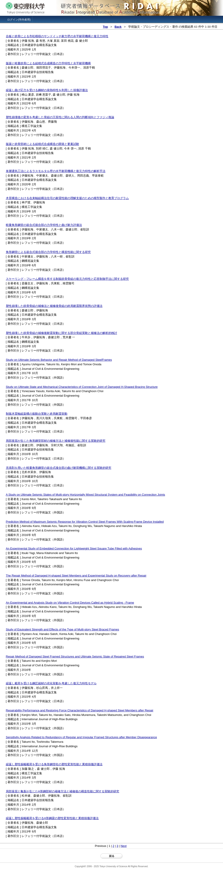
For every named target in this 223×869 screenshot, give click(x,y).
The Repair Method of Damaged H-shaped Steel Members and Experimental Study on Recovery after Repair (76, 575)
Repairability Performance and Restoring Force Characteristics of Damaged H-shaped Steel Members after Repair (79, 710)
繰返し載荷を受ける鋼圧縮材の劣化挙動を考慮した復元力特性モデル (51, 683)
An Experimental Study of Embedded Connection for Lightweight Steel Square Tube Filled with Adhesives (74, 548)
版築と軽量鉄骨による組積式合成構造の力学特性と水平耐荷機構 (48, 63)
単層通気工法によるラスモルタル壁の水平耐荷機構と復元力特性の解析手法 (55, 171)
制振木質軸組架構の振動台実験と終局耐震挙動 (36, 413)
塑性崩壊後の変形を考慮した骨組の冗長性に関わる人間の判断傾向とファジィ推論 (60, 117)
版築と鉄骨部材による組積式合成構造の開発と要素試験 (42, 144)
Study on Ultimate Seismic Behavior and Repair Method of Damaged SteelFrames (59, 359)
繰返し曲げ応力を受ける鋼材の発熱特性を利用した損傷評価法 (47, 90)
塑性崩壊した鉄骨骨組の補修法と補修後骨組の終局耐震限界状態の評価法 (54, 306)
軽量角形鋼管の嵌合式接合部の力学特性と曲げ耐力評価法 (44, 225)
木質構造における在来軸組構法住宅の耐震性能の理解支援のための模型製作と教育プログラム (67, 198)
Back (117, 26)
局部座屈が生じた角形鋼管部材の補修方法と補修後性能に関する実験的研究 (55, 440)
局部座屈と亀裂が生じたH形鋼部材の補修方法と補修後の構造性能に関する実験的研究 (62, 791)
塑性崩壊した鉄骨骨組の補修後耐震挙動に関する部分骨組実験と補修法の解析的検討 (61, 333)
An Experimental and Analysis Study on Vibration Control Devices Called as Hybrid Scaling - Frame (70, 602)
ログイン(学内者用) (19, 19)
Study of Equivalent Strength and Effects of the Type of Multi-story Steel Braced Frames (62, 629)
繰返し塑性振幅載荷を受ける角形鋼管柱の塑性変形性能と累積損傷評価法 (54, 764)
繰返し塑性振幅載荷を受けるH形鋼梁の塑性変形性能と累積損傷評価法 (52, 818)
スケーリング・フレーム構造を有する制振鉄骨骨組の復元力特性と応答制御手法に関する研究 (67, 278)
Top (105, 26)
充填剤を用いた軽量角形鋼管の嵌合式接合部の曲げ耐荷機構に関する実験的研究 (58, 467)
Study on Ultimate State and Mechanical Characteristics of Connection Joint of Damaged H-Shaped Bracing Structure (82, 387)
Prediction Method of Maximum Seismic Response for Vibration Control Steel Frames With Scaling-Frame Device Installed (85, 521)
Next (124, 846)
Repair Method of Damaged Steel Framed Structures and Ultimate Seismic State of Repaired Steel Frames (75, 656)
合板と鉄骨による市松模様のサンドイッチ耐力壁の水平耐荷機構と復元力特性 (57, 36)
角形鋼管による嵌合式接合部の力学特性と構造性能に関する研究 (48, 252)
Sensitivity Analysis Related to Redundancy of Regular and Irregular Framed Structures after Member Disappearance (81, 737)
